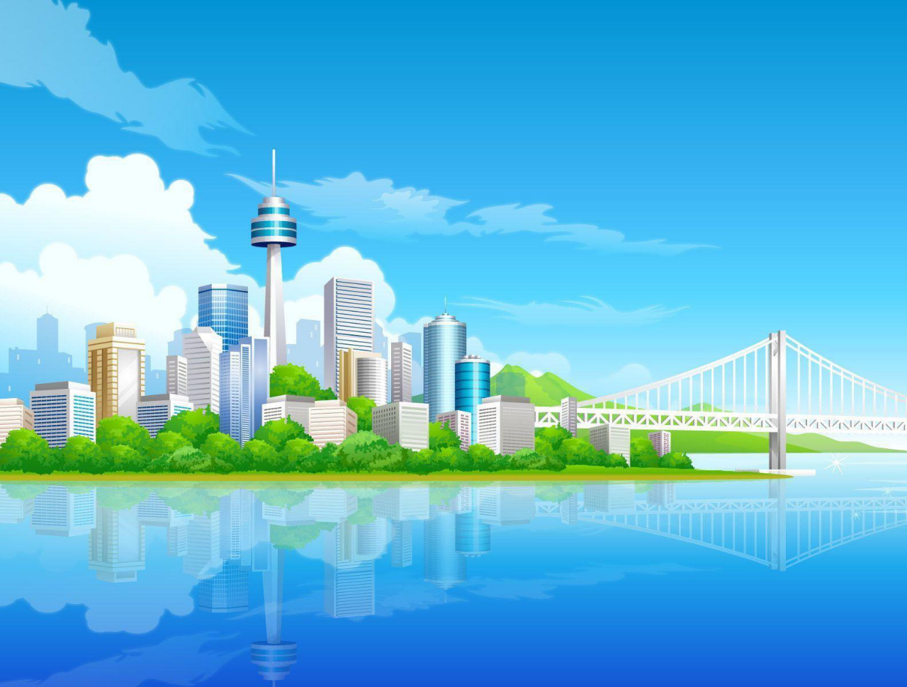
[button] (152, 206)
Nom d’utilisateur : (111, 379)
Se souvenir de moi (233, 447)
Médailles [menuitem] (135, 250)
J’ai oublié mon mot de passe (247, 418)
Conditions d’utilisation (124, 589)
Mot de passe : (103, 401)
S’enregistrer (105, 619)
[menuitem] (86, 250)
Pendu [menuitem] (343, 250)
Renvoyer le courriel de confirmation (261, 430)
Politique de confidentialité (232, 589)
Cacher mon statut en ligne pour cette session (279, 460)
